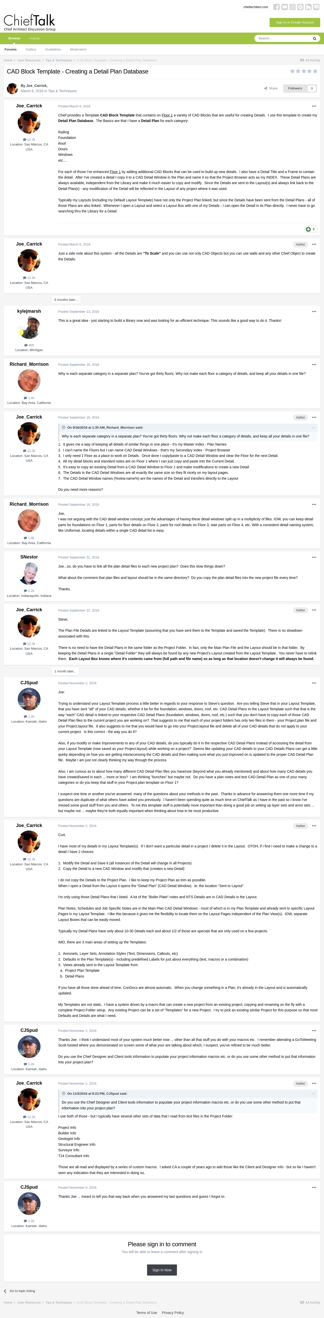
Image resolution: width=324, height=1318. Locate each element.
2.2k (29, 591)
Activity (34, 38)
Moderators (78, 49)
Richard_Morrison (29, 364)
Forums (11, 49)
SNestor (29, 556)
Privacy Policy (173, 1313)
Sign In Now (161, 1270)
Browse (14, 40)
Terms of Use (146, 1313)
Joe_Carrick (36, 86)
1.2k (29, 716)
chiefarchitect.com (256, 7)
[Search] (281, 38)
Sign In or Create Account (295, 22)
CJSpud (29, 682)
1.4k (29, 398)
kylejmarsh (29, 311)
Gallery (31, 49)
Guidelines (53, 49)
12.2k (29, 139)
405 (29, 345)
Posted (74, 106)
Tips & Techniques (62, 91)
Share (271, 88)
